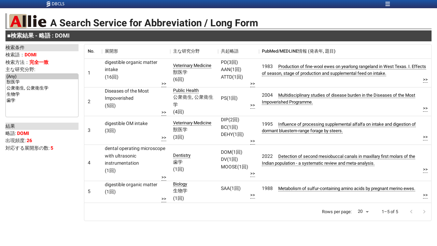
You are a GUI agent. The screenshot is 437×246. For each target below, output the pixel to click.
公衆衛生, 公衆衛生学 (42, 88)
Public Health (186, 90)
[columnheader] (92, 51)
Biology (180, 184)
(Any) (42, 76)
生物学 (42, 95)
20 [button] (360, 211)
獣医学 (42, 82)
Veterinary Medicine (192, 65)
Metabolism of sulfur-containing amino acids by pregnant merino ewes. (346, 188)
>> (163, 83)
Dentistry (182, 155)
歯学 (42, 101)
